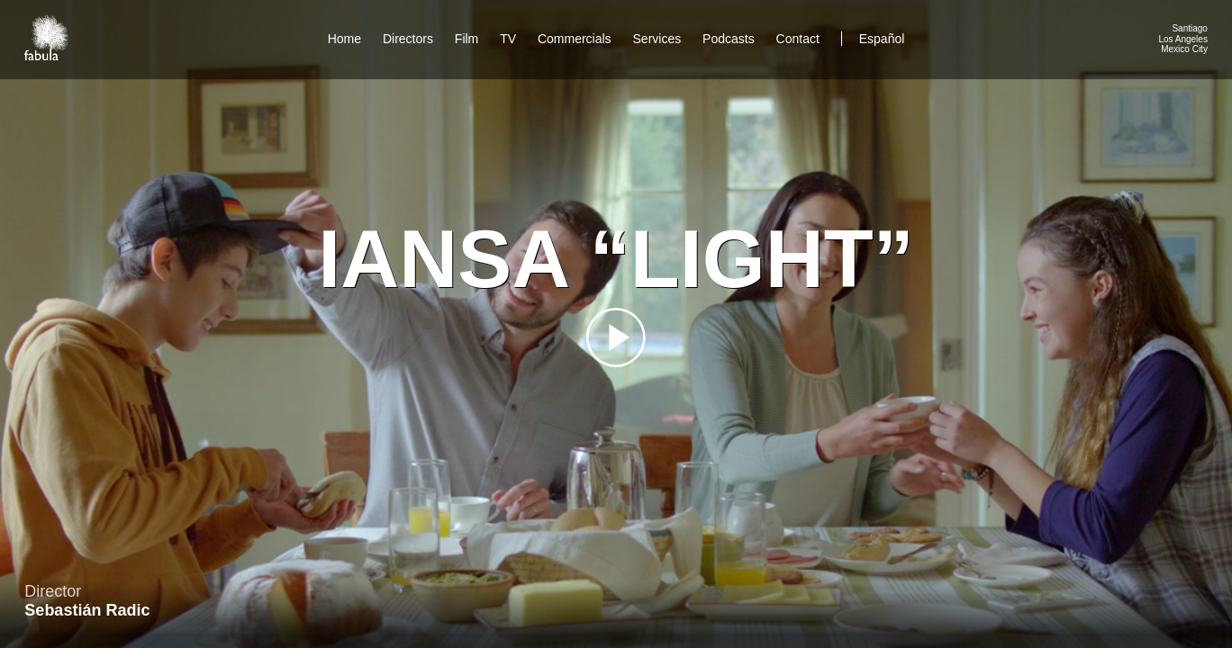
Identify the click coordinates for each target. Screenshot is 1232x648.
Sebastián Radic (86, 610)
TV (508, 39)
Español (882, 39)
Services (657, 39)
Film (466, 39)
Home (344, 39)
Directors (408, 39)
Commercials (574, 39)
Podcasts (728, 39)
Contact (799, 39)
